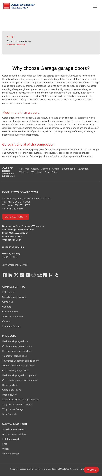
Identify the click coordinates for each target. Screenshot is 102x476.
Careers (6, 321)
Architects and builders (14, 434)
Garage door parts (11, 389)
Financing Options (11, 326)
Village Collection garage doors (18, 365)
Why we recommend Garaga (19, 41)
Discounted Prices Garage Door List (21, 399)
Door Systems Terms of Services (79, 469)
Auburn (34, 168)
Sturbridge (82, 168)
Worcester (36, 172)
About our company (12, 316)
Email (93, 469)
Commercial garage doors (15, 370)
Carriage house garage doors (17, 351)
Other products (10, 385)
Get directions (14, 216)
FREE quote (8, 292)
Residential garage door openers (19, 375)
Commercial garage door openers (19, 380)
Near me (23, 168)
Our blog (6, 306)
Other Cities (51, 172)
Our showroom (10, 311)
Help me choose (10, 453)
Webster (24, 172)
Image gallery (9, 394)
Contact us (7, 301)
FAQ (4, 443)
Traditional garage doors (15, 355)
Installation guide (11, 439)
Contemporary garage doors (17, 346)
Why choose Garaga (16, 44)
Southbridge (68, 168)
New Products (9, 414)
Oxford (56, 168)
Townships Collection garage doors (20, 360)
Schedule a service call (14, 297)
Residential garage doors (15, 341)
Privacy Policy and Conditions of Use (47, 469)
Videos (5, 448)
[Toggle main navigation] (95, 6)
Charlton (45, 168)
